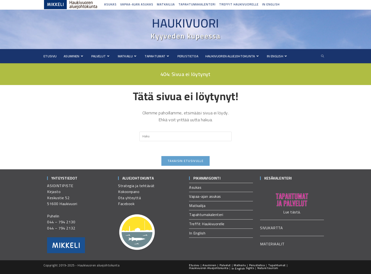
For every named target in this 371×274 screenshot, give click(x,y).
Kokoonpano (128, 191)
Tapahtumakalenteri (197, 4)
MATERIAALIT (272, 243)
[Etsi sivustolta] (322, 56)
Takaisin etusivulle (185, 161)
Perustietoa (257, 265)
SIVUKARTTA (271, 227)
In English (271, 4)
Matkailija (166, 4)
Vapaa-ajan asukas (136, 4)
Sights (250, 268)
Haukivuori (185, 23)
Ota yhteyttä (129, 197)
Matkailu (240, 265)
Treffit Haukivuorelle (239, 4)
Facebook (126, 203)
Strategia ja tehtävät (136, 185)
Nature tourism (267, 268)
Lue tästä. (292, 212)
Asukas (110, 4)
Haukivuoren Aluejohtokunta (208, 268)
